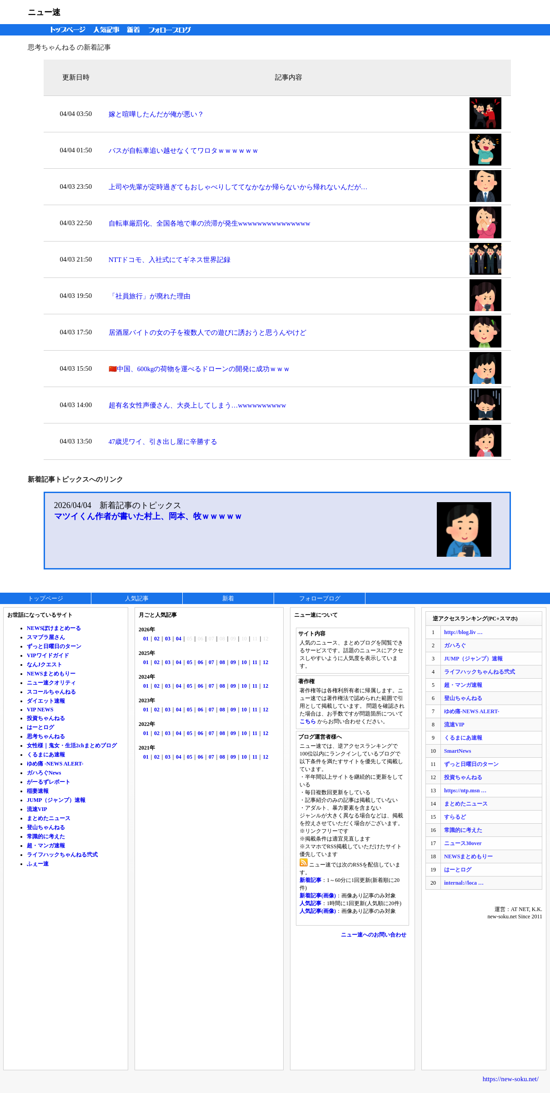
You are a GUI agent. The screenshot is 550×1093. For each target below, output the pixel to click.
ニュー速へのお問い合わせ (373, 935)
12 (265, 662)
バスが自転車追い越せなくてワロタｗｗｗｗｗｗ (184, 150)
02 (157, 638)
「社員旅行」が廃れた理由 (149, 296)
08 (222, 662)
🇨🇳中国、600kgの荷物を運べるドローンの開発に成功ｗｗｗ (199, 369)
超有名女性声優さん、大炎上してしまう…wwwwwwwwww (197, 405)
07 (211, 662)
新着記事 (310, 880)
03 (167, 638)
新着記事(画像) (318, 895)
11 (254, 662)
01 (146, 638)
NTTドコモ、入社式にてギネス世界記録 (170, 259)
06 (200, 662)
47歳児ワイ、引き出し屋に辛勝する (163, 441)
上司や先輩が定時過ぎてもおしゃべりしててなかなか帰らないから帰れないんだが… (238, 187)
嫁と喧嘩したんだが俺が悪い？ (156, 114)
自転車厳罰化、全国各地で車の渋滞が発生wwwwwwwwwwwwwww (209, 223)
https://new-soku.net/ (511, 1079)
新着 (135, 29)
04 (178, 638)
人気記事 (107, 29)
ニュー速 (44, 12)
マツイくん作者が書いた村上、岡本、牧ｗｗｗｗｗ (148, 516)
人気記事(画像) (318, 911)
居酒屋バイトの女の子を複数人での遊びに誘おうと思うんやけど (207, 332)
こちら (308, 721)
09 (233, 662)
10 (244, 662)
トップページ (66, 29)
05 (189, 662)
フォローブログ (172, 29)
